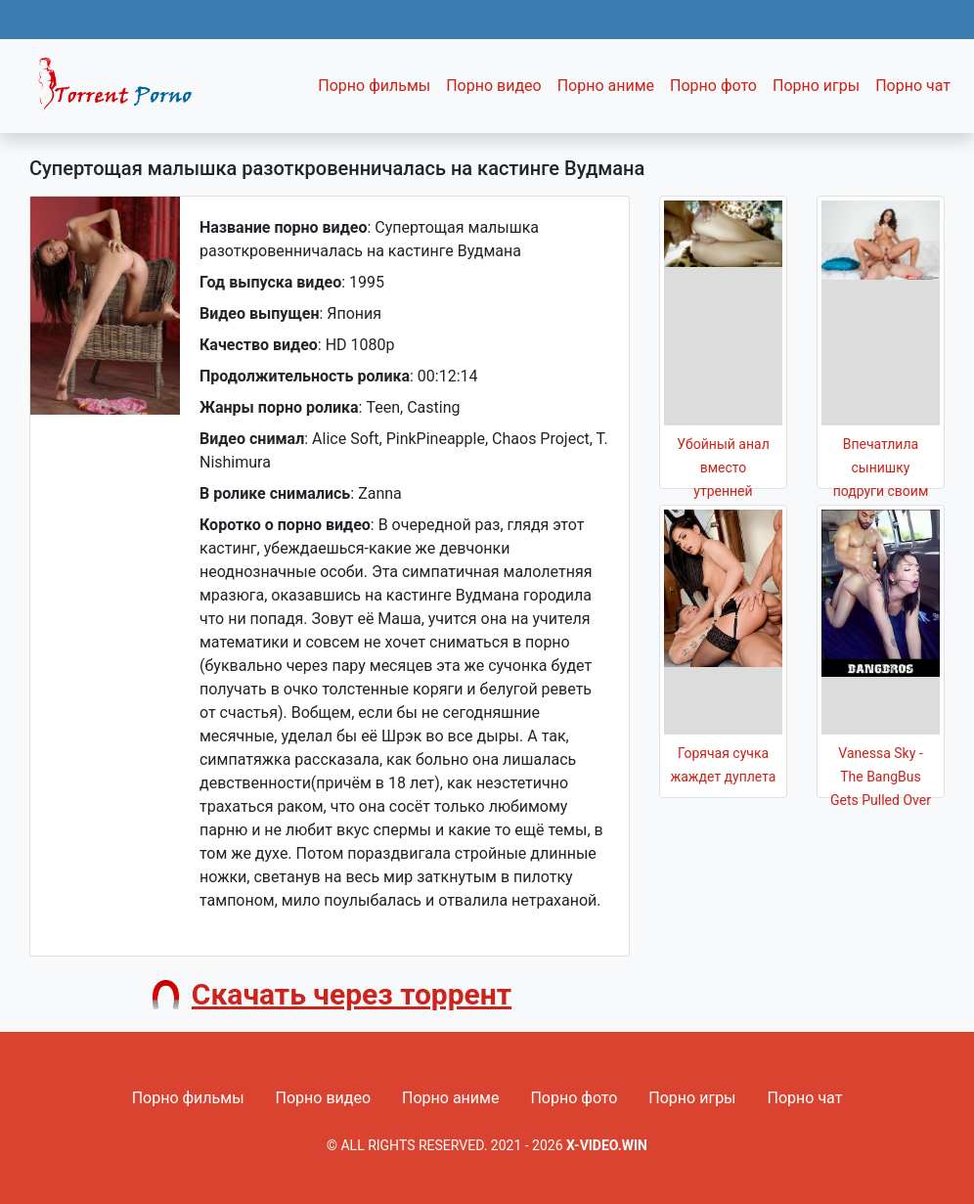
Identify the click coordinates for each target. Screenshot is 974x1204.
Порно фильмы (374, 85)
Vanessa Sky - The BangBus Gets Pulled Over (880, 776)
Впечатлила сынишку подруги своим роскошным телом (881, 491)
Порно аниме (605, 85)
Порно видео (494, 85)
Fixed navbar (123, 91)
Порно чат (913, 85)
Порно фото (713, 85)
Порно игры (816, 85)
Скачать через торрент (351, 994)
